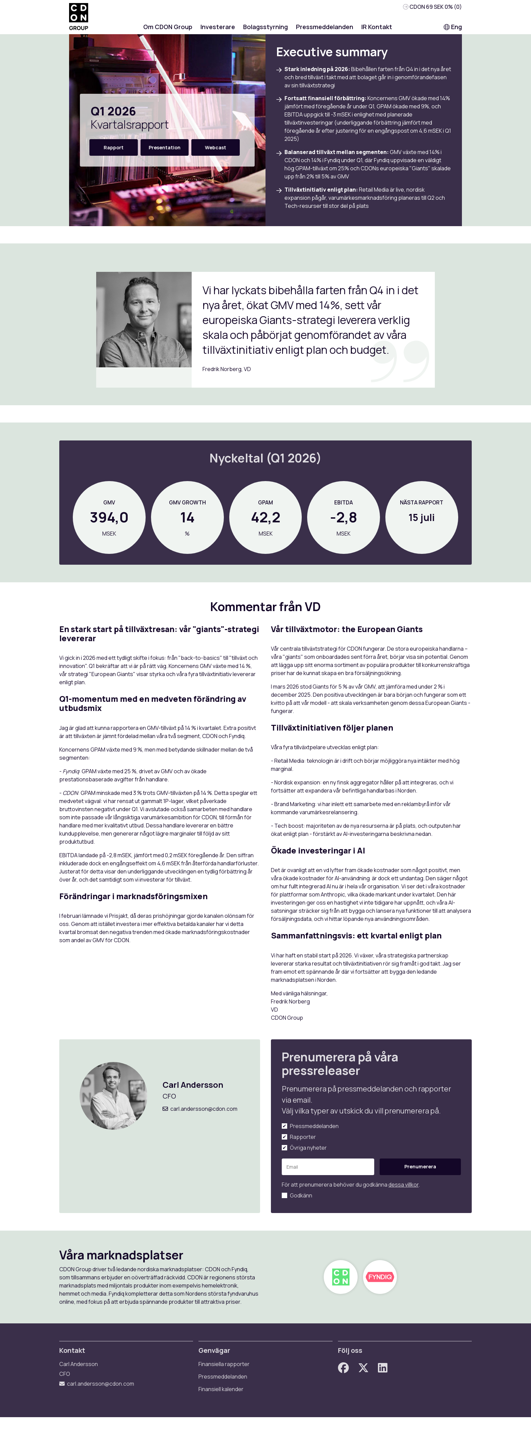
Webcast (215, 151)
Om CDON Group (167, 30)
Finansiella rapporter (227, 1396)
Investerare (217, 30)
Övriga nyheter (308, 1166)
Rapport (114, 151)
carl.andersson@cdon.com (208, 1127)
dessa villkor (403, 1203)
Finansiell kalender (224, 1420)
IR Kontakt (376, 30)
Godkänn (301, 1213)
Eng (453, 30)
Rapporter (303, 1155)
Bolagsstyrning (265, 30)
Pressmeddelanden (324, 30)
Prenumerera (410, 1185)
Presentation (164, 151)
